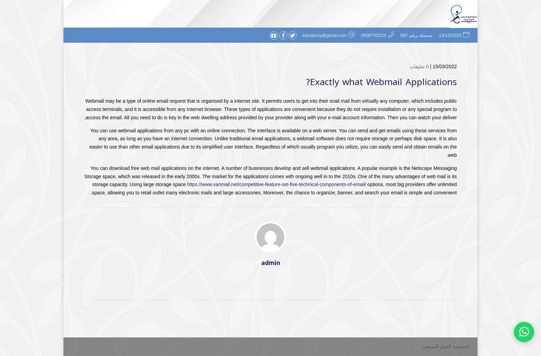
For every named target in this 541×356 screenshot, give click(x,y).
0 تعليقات (419, 66)
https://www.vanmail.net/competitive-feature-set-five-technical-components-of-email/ (276, 184)
